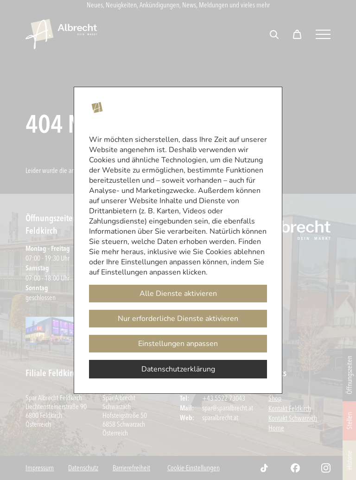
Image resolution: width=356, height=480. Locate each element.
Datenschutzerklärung (178, 369)
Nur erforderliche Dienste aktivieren (178, 319)
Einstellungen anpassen (178, 344)
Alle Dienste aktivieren (178, 293)
